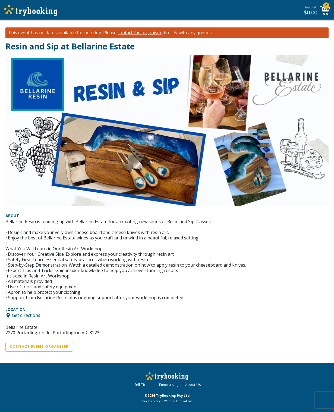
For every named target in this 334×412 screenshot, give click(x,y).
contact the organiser (140, 32)
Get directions (26, 315)
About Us (193, 384)
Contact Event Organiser (39, 346)
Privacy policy (151, 401)
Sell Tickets (143, 384)
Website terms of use (178, 401)
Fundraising (169, 384)
